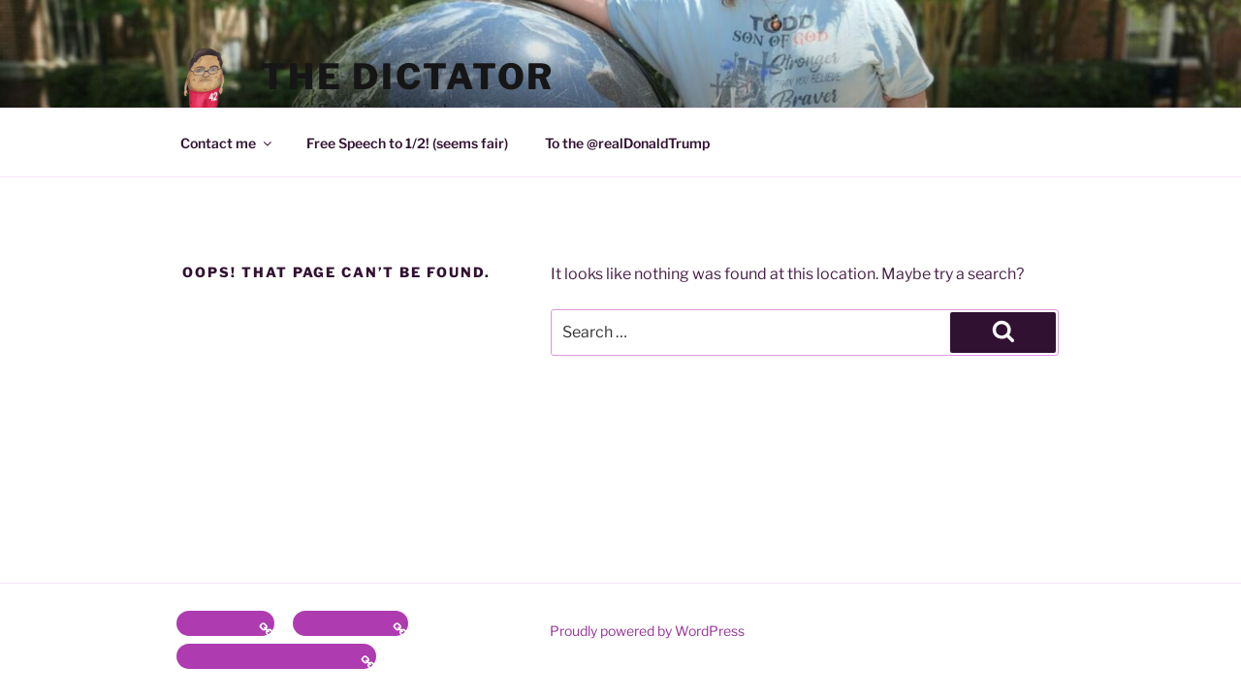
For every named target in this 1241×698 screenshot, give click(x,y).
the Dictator (408, 76)
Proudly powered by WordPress (647, 630)
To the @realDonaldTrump (627, 143)
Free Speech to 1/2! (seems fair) (407, 143)
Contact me (227, 143)
